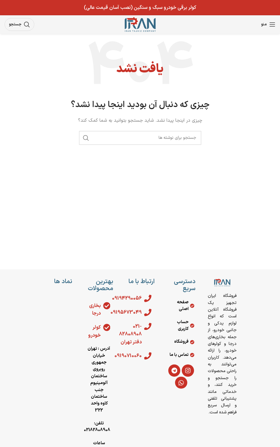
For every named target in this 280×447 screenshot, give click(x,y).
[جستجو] (19, 24)
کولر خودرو (94, 331)
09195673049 (126, 312)
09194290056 (126, 298)
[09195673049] (147, 312)
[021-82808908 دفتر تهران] (147, 326)
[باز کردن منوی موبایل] (268, 24)
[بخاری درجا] (106, 305)
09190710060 (128, 356)
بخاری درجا (94, 309)
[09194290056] (147, 298)
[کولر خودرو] (106, 327)
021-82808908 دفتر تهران (130, 334)
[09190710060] (147, 356)
